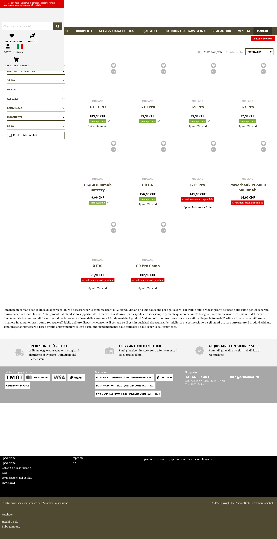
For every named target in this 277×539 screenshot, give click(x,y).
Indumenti (84, 31)
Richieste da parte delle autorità (92, 453)
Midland (98, 101)
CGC (74, 463)
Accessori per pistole (51, 31)
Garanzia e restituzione (16, 468)
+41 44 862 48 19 (198, 377)
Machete (7, 514)
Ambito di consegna (36, 71)
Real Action (222, 31)
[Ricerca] (162, 15)
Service (8, 441)
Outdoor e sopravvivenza (184, 31)
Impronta (78, 458)
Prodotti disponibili (25, 135)
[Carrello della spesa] (249, 15)
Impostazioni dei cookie (17, 478)
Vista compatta (213, 52)
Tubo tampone (11, 526)
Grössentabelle (11, 448)
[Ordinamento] (259, 51)
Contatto (7, 453)
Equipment (149, 31)
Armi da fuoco (16, 31)
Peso (36, 126)
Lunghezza (36, 117)
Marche (263, 31)
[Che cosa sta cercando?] (119, 15)
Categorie (36, 62)
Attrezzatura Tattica (116, 31)
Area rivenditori (263, 38)
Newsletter (8, 482)
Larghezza (36, 108)
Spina (36, 80)
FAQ (4, 473)
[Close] (184, 3)
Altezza (36, 98)
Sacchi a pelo (10, 521)
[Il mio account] (217, 15)
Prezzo (36, 89)
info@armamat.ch (244, 377)
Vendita (244, 31)
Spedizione (9, 458)
